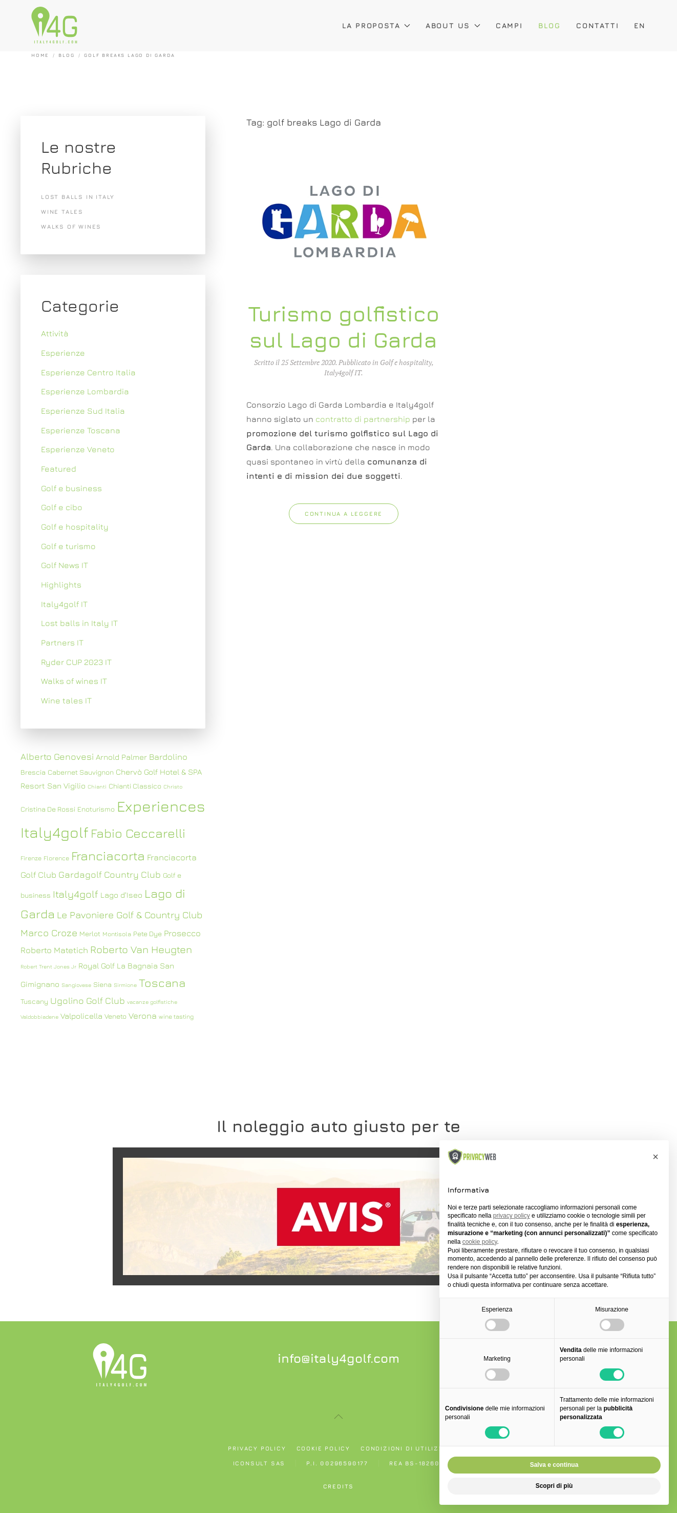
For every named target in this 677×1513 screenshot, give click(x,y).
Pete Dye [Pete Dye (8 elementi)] (147, 934)
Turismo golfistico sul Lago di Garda (343, 326)
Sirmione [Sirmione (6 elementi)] (125, 985)
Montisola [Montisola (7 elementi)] (116, 934)
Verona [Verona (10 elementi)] (143, 1016)
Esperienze (63, 352)
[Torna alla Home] (54, 25)
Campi (509, 25)
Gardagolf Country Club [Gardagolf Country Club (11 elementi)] (109, 874)
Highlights (61, 584)
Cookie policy (323, 1448)
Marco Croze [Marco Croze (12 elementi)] (48, 932)
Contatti (597, 25)
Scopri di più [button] (554, 1485)
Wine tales (62, 211)
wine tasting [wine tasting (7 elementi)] (176, 1016)
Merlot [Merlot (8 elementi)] (89, 934)
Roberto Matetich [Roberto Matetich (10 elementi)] (54, 950)
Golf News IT (64, 565)
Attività (55, 333)
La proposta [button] (376, 25)
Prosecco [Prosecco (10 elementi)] (182, 933)
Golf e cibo (61, 507)
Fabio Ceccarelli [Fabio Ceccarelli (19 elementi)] (138, 832)
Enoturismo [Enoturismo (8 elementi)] (96, 809)
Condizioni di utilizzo (405, 1448)
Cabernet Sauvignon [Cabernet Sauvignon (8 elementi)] (81, 772)
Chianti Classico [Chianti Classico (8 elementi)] (135, 786)
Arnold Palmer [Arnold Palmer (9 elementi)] (121, 756)
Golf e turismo (68, 546)
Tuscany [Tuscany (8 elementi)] (34, 1001)
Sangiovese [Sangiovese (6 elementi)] (76, 985)
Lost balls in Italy (78, 196)
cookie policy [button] (479, 1241)
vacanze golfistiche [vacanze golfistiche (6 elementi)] (152, 1002)
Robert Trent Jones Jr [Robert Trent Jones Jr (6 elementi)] (48, 966)
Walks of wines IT (74, 680)
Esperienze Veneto (78, 449)
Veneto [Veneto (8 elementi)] (115, 1016)
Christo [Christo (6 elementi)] (172, 786)
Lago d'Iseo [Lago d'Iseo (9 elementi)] (121, 894)
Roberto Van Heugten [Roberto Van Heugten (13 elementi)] (141, 949)
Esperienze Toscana (80, 430)
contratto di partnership (362, 418)
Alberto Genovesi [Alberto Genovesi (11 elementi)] (57, 756)
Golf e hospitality (406, 362)
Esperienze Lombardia (85, 391)
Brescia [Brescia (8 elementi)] (33, 772)
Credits (338, 1486)
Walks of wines (71, 226)
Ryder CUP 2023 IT (76, 662)
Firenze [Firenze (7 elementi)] (30, 858)
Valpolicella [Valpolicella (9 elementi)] (81, 1015)
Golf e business (71, 488)
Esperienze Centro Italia (88, 372)
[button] (338, 1416)
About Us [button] (453, 25)
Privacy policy (257, 1448)
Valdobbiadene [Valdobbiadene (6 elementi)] (39, 1017)
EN (640, 25)
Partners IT (62, 642)
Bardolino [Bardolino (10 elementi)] (168, 757)
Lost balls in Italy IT (79, 623)
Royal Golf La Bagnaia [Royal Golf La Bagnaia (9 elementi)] (118, 965)
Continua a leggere (344, 513)
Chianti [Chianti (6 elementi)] (97, 786)
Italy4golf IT (342, 372)
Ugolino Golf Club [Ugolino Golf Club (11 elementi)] (87, 1000)
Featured (58, 468)
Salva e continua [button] (554, 1464)
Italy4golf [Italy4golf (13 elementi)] (75, 894)
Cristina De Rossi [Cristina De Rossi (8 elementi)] (47, 809)
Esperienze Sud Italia (83, 410)
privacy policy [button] (511, 1215)
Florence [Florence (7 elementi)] (56, 858)
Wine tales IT (66, 700)
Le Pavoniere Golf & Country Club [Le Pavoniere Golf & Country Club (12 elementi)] (130, 914)
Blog (549, 25)
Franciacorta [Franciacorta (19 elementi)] (108, 855)
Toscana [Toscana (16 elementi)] (162, 983)
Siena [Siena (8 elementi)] (102, 984)
